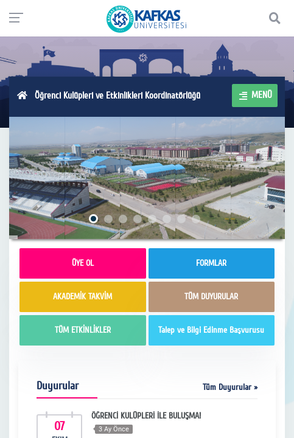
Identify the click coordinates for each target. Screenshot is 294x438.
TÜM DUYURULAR (211, 296)
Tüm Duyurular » (230, 387)
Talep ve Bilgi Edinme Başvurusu (211, 330)
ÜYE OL (83, 263)
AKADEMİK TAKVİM (82, 296)
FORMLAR (211, 263)
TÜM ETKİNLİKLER (83, 330)
